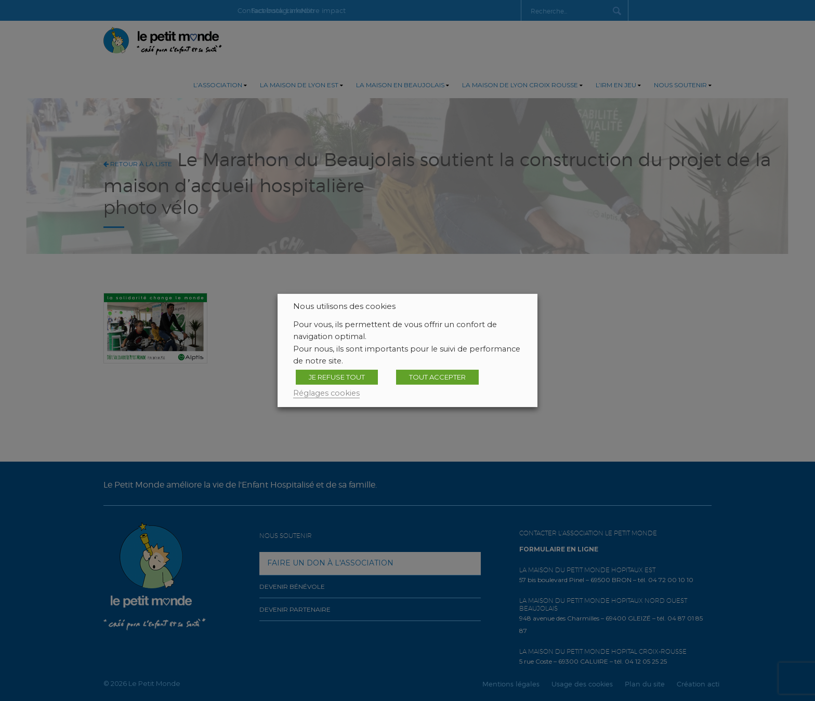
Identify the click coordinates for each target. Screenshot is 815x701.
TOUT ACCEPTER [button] (437, 377)
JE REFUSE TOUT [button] (337, 377)
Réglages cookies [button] (326, 393)
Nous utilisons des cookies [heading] (344, 306)
